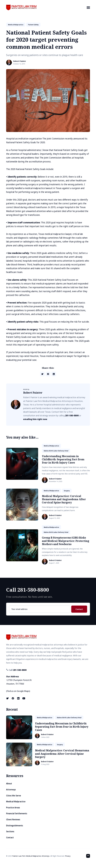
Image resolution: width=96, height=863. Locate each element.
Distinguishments (14, 825)
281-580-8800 (72, 415)
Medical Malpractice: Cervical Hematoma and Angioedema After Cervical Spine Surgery (64, 499)
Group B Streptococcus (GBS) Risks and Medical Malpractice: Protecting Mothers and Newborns (65, 541)
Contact (79, 609)
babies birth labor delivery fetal (56, 451)
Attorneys (11, 789)
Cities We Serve (13, 795)
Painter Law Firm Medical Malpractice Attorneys (30, 856)
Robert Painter (19, 61)
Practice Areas (13, 807)
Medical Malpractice (15, 801)
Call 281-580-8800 (27, 589)
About (9, 783)
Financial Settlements (16, 813)
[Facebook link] (13, 698)
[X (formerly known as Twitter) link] (7, 698)
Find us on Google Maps (18, 691)
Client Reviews (13, 819)
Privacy (67, 856)
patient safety (33, 25)
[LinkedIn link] (18, 698)
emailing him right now (35, 419)
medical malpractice (15, 25)
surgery (67, 491)
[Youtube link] (24, 698)
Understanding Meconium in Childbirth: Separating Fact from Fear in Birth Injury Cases (63, 459)
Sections (10, 831)
